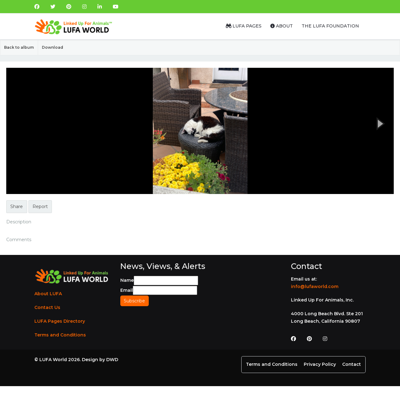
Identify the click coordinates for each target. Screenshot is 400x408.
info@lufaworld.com (314, 286)
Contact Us (47, 307)
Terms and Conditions (60, 335)
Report (40, 206)
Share (16, 206)
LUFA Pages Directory (59, 321)
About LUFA (48, 293)
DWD (112, 359)
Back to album (19, 47)
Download (52, 47)
